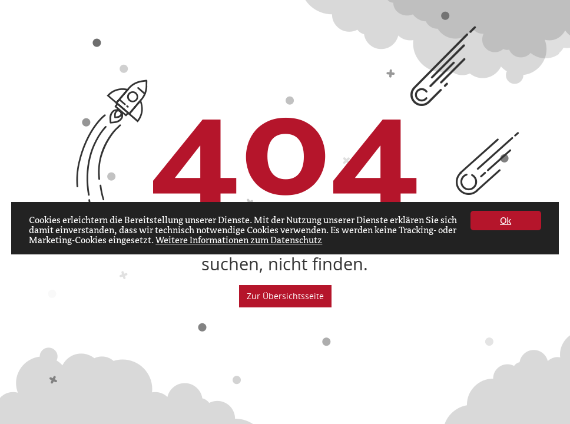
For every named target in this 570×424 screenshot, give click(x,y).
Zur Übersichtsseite (285, 296)
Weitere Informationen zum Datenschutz (238, 241)
